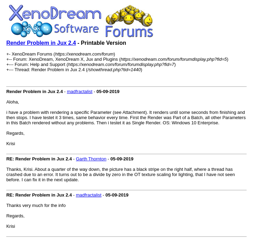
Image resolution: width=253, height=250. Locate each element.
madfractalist (80, 91)
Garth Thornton (91, 158)
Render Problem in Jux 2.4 (41, 43)
